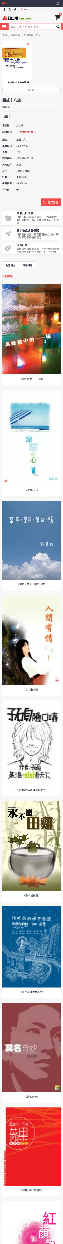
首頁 (4, 35)
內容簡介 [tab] (10, 265)
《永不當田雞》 (31, 895)
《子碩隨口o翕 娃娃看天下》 (32, 790)
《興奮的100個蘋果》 (32, 1190)
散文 (38, 35)
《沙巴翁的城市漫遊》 (31, 992)
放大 (31, 90)
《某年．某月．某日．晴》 (32, 584)
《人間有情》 (31, 689)
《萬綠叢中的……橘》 (31, 379)
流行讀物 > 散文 (27, 131)
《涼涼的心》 (31, 490)
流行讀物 (28, 35)
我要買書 (15, 35)
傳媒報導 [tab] (27, 265)
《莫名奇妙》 (31, 1096)
